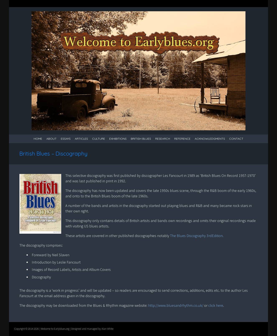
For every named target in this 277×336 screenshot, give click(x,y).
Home (38, 139)
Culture (98, 139)
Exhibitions (118, 139)
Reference (182, 139)
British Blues (141, 139)
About (51, 139)
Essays (66, 139)
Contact (236, 139)
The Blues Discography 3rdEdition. (197, 235)
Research (162, 139)
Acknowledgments (210, 139)
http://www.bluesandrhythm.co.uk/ (176, 305)
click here (215, 305)
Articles (81, 139)
